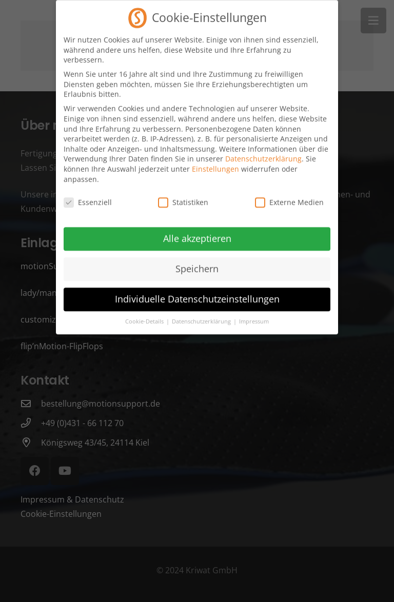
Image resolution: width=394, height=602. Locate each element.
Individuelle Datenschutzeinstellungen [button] (197, 294)
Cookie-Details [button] (145, 315)
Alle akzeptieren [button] (197, 233)
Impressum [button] (254, 315)
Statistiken (183, 197)
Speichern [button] (197, 263)
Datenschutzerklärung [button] (202, 315)
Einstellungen (215, 163)
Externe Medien (289, 197)
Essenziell (88, 197)
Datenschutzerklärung (263, 153)
